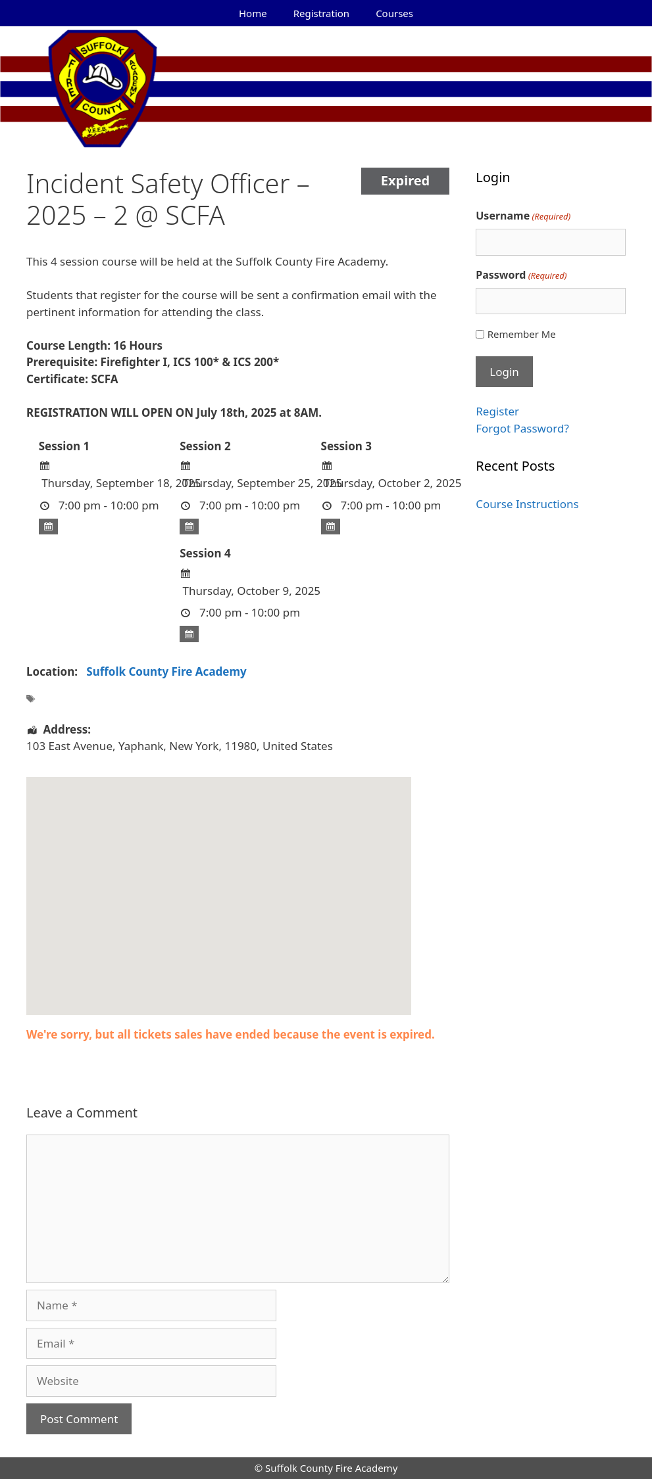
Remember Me (522, 333)
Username (523, 215)
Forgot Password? (522, 428)
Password (521, 275)
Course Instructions (527, 503)
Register (497, 411)
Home (253, 13)
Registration (321, 13)
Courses (394, 13)
